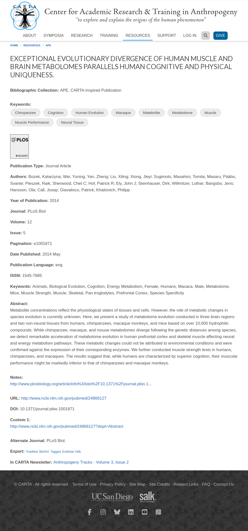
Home (14, 45)
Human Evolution (90, 113)
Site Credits (159, 484)
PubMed (32, 451)
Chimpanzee (25, 113)
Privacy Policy (113, 484)
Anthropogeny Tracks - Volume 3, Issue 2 (91, 462)
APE (48, 45)
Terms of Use (84, 484)
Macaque (123, 113)
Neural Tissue (72, 122)
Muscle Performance (32, 122)
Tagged (56, 451)
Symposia (53, 35)
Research (82, 35)
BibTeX (44, 451)
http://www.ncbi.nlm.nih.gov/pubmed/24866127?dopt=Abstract (66, 426)
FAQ (206, 484)
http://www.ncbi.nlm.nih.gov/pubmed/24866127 (64, 398)
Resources (137, 35)
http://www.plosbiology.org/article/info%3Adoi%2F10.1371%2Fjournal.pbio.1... (81, 384)
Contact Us (224, 484)
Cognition (56, 113)
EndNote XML (71, 451)
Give (220, 35)
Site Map (137, 484)
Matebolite (151, 113)
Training (109, 35)
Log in (189, 35)
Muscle (210, 113)
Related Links (185, 484)
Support (166, 35)
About (29, 35)
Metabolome (182, 113)
